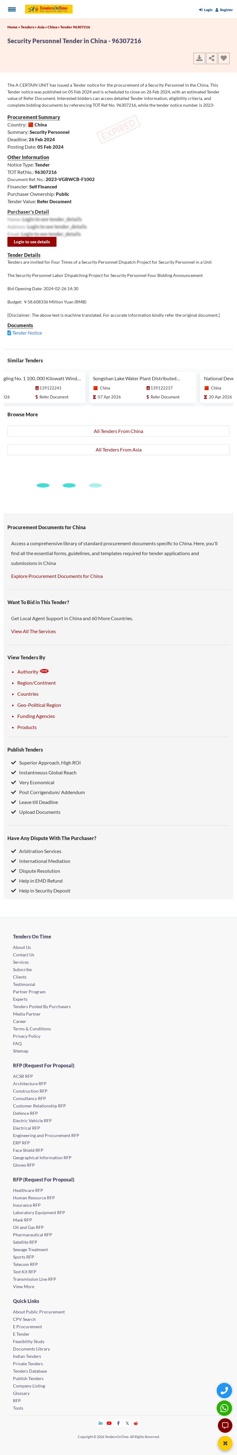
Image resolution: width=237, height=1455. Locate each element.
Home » (14, 27)
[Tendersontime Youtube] (109, 1423)
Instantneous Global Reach (44, 772)
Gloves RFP (24, 1165)
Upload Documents (35, 812)
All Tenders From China (118, 431)
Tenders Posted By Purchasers (42, 1006)
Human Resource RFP (34, 1197)
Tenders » (29, 27)
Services (21, 962)
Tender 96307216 (75, 27)
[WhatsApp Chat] (225, 1408)
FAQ (17, 1043)
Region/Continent (36, 683)
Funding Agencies (36, 716)
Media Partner (27, 1013)
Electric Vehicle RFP (32, 1120)
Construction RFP (30, 1091)
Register (224, 10)
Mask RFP (22, 1219)
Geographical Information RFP (42, 1157)
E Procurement (27, 1326)
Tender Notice (27, 333)
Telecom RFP (25, 1264)
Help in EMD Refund (37, 881)
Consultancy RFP (29, 1098)
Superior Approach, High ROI (46, 762)
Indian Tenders (27, 1356)
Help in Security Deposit (40, 890)
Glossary (21, 1393)
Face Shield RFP (28, 1150)
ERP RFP (21, 1142)
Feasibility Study (28, 1341)
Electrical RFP (26, 1128)
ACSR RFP (23, 1076)
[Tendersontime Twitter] (127, 1423)
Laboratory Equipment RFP (39, 1212)
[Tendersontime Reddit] (136, 1423)
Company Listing (29, 1385)
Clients (20, 976)
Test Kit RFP (24, 1271)
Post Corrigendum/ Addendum (48, 792)
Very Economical (32, 782)
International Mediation (40, 861)
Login (205, 10)
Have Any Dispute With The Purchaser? (51, 838)
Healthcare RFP (28, 1190)
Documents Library (31, 1348)
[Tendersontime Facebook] (118, 1423)
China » (54, 27)
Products (27, 727)
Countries (28, 694)
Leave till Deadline (34, 802)
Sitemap (20, 1050)
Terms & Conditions (32, 1028)
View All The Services (33, 631)
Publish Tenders (25, 749)
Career (19, 1021)
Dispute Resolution (35, 871)
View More (23, 1286)
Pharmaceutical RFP (32, 1234)
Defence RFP (25, 1113)
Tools (18, 1408)
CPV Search (24, 1319)
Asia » (42, 27)
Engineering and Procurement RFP (46, 1135)
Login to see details (32, 241)
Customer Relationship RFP (39, 1105)
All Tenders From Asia (119, 449)
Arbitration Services (36, 851)
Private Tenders (28, 1363)
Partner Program (29, 991)
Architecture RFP (30, 1083)
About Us (22, 947)
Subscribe (22, 969)
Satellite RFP (25, 1242)
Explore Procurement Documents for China (57, 576)
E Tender (21, 1334)
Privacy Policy (26, 1036)
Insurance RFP (27, 1205)
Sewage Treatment (30, 1249)
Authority (33, 671)
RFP (17, 1400)
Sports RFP (23, 1256)
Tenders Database (30, 1371)
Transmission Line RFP (34, 1279)
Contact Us (23, 954)
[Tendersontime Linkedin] (100, 1423)
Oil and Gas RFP (28, 1227)
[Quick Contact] (225, 1390)
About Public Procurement (39, 1311)
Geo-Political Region (39, 705)
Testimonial (24, 984)
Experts (20, 999)
